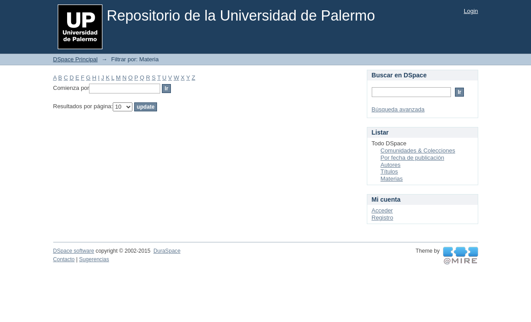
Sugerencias (94, 259)
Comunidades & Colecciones (418, 150)
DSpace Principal (75, 59)
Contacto (64, 259)
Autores (391, 164)
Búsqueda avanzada (398, 109)
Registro (382, 217)
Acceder (382, 210)
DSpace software (73, 251)
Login (471, 11)
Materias (392, 178)
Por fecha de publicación (412, 157)
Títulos (389, 171)
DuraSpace (166, 251)
